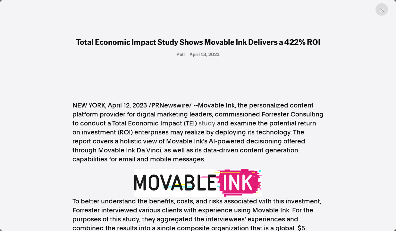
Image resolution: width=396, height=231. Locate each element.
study (206, 123)
